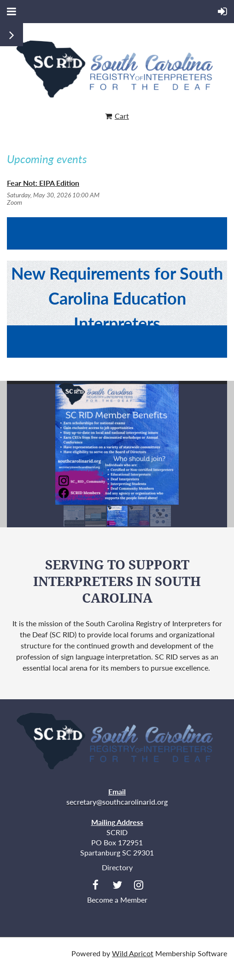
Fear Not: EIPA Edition (43, 182)
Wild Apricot (132, 953)
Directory (117, 867)
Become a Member (117, 899)
